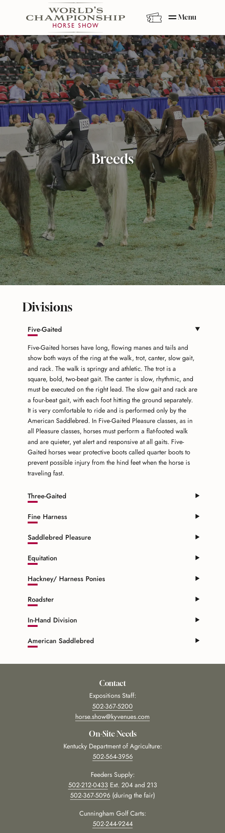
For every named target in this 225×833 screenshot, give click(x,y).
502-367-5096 (90, 795)
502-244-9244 (113, 824)
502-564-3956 (113, 756)
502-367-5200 (112, 706)
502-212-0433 (88, 785)
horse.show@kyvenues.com (112, 716)
